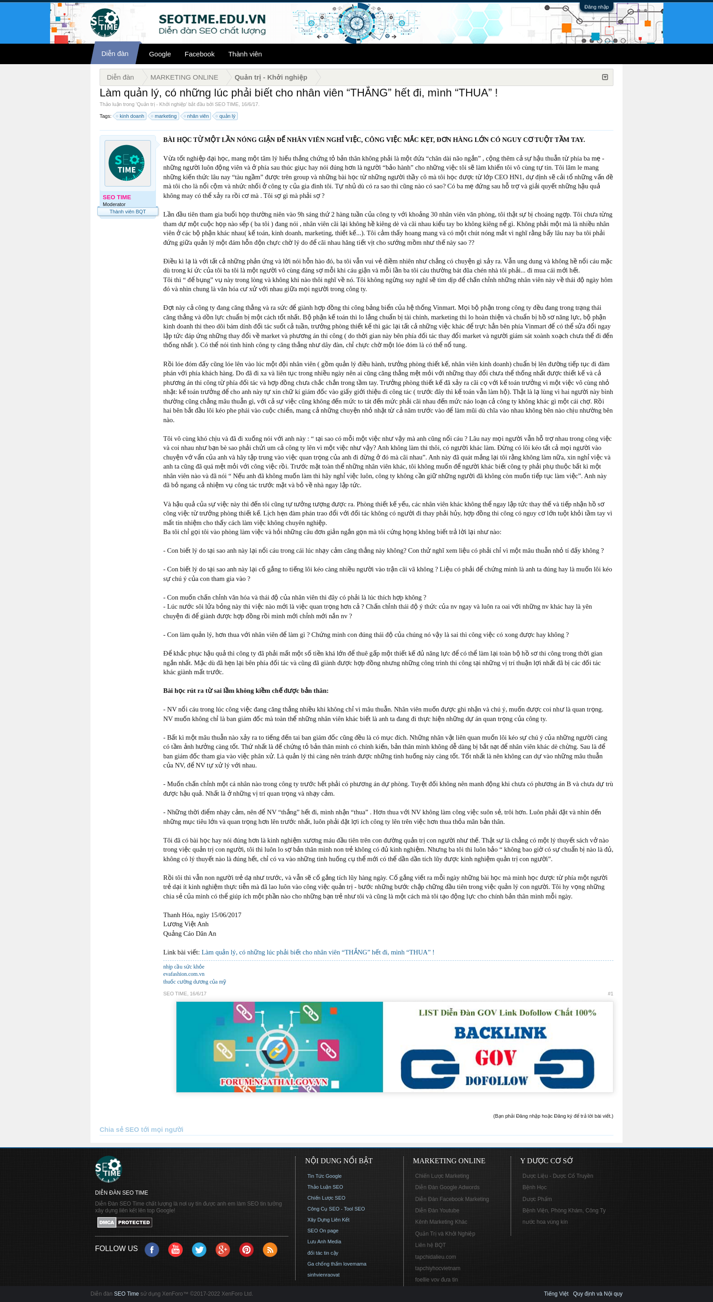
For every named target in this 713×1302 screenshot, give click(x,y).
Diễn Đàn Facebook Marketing (452, 1199)
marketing (164, 116)
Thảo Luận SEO (325, 1187)
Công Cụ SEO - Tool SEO (336, 1208)
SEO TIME (227, 104)
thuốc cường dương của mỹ (194, 982)
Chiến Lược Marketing (442, 1176)
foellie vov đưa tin (436, 1280)
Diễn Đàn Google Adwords (447, 1187)
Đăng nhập (596, 7)
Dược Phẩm (537, 1199)
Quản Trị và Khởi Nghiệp (445, 1234)
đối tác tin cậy (322, 1253)
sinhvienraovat (323, 1274)
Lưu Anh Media (324, 1241)
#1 (610, 993)
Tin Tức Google (324, 1176)
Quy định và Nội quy (598, 1294)
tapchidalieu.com (435, 1257)
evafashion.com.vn (184, 974)
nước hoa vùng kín (545, 1222)
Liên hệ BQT (430, 1245)
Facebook (200, 54)
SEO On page (323, 1230)
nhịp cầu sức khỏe (184, 967)
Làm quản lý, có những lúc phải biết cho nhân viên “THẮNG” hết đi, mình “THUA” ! (318, 952)
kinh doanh (130, 116)
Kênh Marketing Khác (441, 1222)
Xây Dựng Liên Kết (328, 1219)
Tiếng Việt (556, 1294)
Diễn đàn (115, 53)
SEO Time (126, 1294)
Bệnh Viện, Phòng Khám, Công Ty (564, 1210)
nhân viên (197, 116)
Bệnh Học (534, 1187)
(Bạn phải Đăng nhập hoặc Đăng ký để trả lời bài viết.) (553, 1116)
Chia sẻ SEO (119, 1129)
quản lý (225, 116)
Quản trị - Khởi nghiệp (161, 104)
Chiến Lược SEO (326, 1198)
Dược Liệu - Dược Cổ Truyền (557, 1176)
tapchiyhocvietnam (437, 1268)
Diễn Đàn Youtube (437, 1210)
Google (160, 54)
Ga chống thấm (324, 1264)
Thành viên (245, 54)
